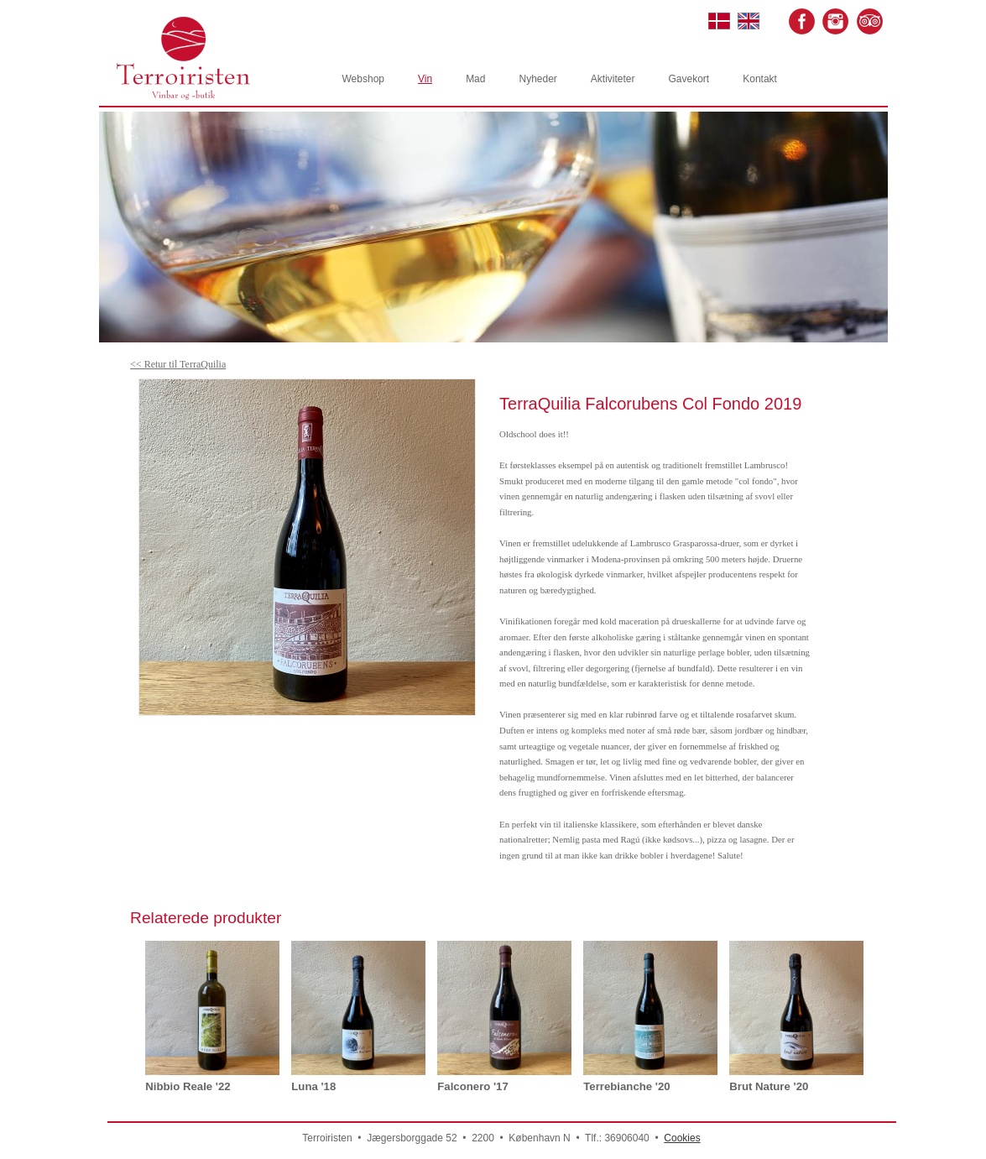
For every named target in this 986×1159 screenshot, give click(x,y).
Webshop (363, 79)
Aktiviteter (613, 79)
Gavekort (689, 79)
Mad (475, 79)
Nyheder (537, 79)
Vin (425, 79)
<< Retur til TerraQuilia (178, 364)
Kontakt (760, 79)
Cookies (682, 1138)
